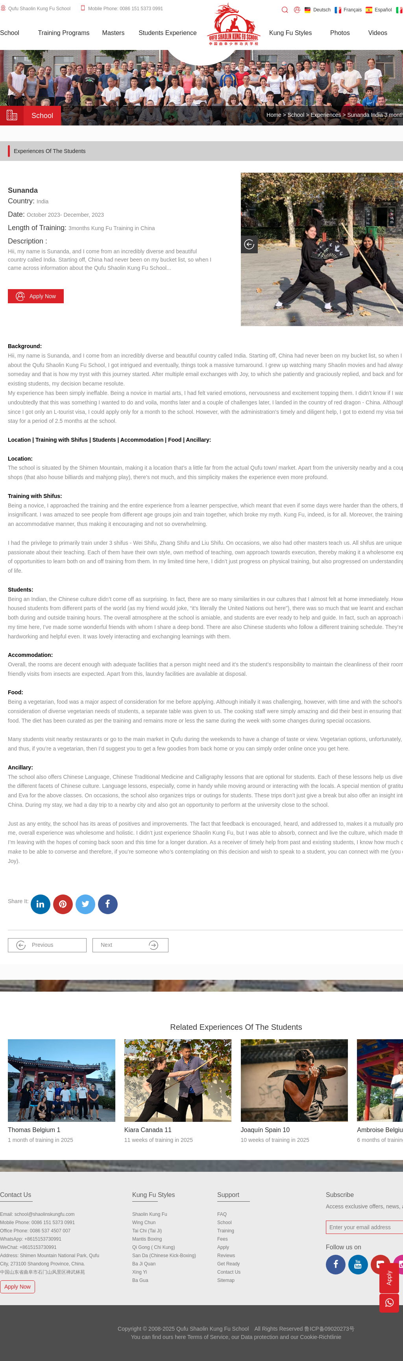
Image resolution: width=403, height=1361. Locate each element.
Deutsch (317, 10)
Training (225, 1231)
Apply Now (18, 1286)
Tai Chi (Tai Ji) (147, 1231)
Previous (34, 945)
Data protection (259, 1337)
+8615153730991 (42, 1239)
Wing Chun (143, 1222)
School (296, 115)
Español (379, 10)
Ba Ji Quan (143, 1264)
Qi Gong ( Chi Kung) (153, 1247)
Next (129, 945)
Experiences (326, 115)
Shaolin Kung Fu (149, 1214)
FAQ (222, 1214)
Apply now (36, 296)
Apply (223, 1247)
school (224, 1222)
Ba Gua (140, 1280)
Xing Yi (139, 1272)
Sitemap (226, 1280)
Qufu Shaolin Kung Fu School (39, 8)
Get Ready (228, 1264)
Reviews (226, 1255)
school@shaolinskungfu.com (45, 1214)
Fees (222, 1239)
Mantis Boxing (147, 1239)
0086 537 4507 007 (50, 1231)
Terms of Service (207, 1337)
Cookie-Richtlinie (320, 1337)
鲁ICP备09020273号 (329, 1329)
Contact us (228, 1272)
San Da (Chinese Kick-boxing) (164, 1255)
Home (273, 115)
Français (348, 10)
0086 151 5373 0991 (53, 1222)
